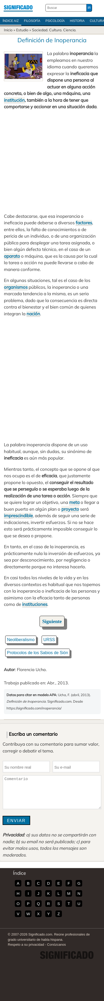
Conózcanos (56, 944)
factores (84, 222)
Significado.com (18, 7)
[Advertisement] (52, 161)
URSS (49, 639)
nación (33, 313)
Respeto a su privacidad (26, 944)
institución (14, 100)
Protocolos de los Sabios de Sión (37, 652)
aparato (12, 256)
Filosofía (32, 21)
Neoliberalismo (21, 639)
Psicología (55, 21)
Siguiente (52, 621)
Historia (77, 21)
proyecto (70, 509)
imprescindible (18, 515)
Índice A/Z (11, 21)
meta (74, 502)
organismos (16, 287)
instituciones (34, 604)
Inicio (8, 30)
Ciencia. (69, 30)
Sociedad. (40, 30)
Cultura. (55, 30)
